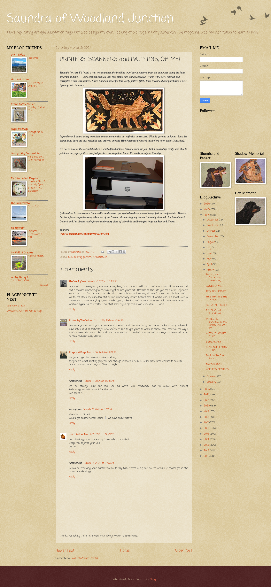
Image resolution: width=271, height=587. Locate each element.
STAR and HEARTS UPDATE (216, 348)
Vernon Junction (20, 79)
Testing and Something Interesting (213, 277)
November (213, 225)
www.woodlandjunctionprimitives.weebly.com (84, 233)
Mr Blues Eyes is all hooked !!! (36, 158)
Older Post (183, 550)
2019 (207, 411)
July (209, 248)
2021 (207, 400)
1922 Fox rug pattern (79, 257)
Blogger (154, 579)
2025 (207, 209)
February (212, 376)
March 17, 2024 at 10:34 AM (98, 381)
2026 (207, 204)
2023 (207, 389)
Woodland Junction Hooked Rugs (25, 311)
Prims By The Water (81, 320)
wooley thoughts (20, 277)
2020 (207, 406)
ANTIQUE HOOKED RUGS (216, 335)
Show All (44, 285)
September (213, 236)
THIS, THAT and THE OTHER (216, 298)
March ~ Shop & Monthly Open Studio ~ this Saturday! (36, 186)
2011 (206, 456)
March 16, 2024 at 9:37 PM (102, 352)
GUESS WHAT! (214, 286)
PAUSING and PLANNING (213, 312)
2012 (207, 450)
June (210, 253)
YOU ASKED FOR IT (216, 305)
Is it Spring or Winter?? (35, 84)
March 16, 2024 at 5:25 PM (103, 281)
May (209, 259)
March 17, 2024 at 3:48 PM (99, 434)
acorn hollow (76, 434)
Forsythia (33, 58)
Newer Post (65, 550)
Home (124, 550)
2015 (207, 434)
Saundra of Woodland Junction (90, 19)
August (211, 242)
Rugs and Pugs (77, 352)
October (211, 231)
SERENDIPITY (213, 342)
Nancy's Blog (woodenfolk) (25, 154)
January (212, 382)
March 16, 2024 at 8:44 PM (109, 320)
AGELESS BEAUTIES (217, 369)
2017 (206, 422)
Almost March (36, 256)
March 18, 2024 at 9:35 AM (98, 463)
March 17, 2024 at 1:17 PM (97, 409)
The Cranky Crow (20, 203)
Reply (72, 309)
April (210, 264)
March (211, 270)
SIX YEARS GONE (20, 280)
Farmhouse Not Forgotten (25, 178)
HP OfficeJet (99, 257)
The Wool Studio (16, 306)
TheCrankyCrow (77, 281)
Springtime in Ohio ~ (35, 133)
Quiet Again (34, 206)
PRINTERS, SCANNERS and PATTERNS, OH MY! (216, 323)
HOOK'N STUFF (214, 364)
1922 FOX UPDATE (216, 291)
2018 (207, 417)
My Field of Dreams (22, 253)
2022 (207, 395)
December (213, 220)
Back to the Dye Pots (215, 357)
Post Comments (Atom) (84, 558)
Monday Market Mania (36, 109)
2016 (207, 428)
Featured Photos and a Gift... (35, 234)
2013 (207, 445)
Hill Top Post (17, 228)
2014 (207, 439)
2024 (207, 215)
